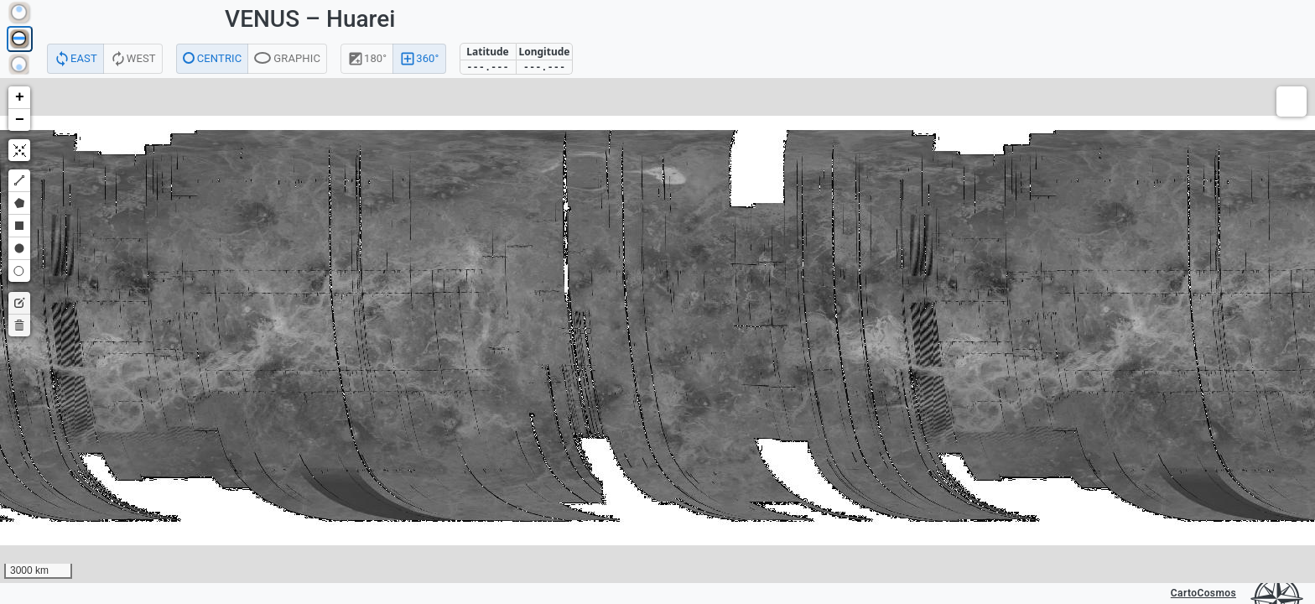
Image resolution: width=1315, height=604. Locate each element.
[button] (19, 97)
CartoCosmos (1203, 593)
